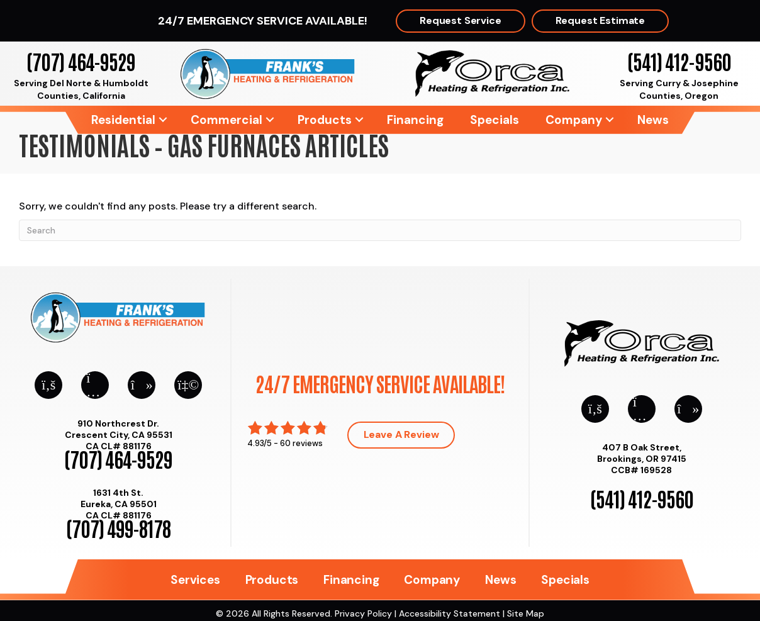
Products (325, 120)
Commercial (226, 120)
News (653, 120)
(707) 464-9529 (80, 61)
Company (573, 120)
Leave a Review (401, 434)
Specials (494, 120)
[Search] (380, 230)
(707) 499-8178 (118, 527)
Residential (123, 120)
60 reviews (301, 443)
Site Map (525, 613)
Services (195, 580)
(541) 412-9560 (679, 61)
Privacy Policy (363, 613)
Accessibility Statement (449, 613)
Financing (415, 120)
